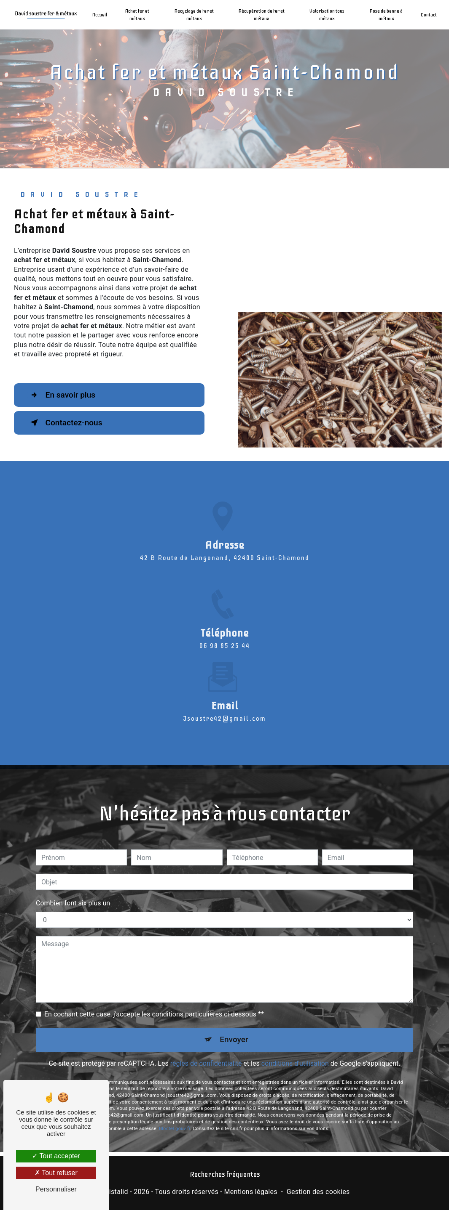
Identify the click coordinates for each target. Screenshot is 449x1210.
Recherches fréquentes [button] (225, 1174)
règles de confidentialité (206, 1053)
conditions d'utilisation (295, 1053)
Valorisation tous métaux (326, 14)
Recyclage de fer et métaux (194, 14)
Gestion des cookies (318, 1192)
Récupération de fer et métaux (262, 14)
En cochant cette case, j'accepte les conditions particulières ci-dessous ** (154, 1004)
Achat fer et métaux (137, 14)
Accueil (99, 15)
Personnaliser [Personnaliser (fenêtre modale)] (56, 1189)
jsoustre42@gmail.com (224, 708)
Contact (429, 15)
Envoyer (234, 1029)
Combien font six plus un (73, 893)
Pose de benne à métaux (386, 14)
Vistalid (116, 1192)
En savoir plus (61, 395)
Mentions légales (250, 1192)
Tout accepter (56, 1156)
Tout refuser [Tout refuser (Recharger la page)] (56, 1172)
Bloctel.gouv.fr (174, 1118)
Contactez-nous (65, 423)
